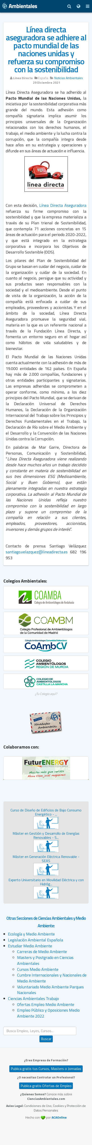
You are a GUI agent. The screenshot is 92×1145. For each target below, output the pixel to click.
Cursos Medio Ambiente (37, 969)
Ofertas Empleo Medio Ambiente (45, 1004)
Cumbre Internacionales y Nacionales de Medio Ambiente (52, 978)
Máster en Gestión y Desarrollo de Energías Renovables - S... (46, 835)
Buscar (46, 1038)
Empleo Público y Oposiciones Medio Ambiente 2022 (48, 1013)
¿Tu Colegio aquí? (46, 693)
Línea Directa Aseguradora (62, 205)
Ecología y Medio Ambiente (31, 934)
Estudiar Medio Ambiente (30, 946)
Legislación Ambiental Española (35, 940)
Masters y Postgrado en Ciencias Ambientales (45, 960)
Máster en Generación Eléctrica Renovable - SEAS (46, 858)
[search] (39, 1031)
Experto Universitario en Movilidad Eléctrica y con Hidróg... (46, 882)
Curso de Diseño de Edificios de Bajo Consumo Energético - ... (46, 812)
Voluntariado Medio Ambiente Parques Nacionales (50, 990)
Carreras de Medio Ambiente (42, 951)
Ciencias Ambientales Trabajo (33, 998)
